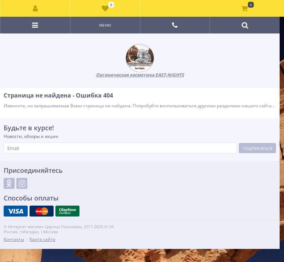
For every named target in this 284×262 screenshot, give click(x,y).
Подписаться (257, 148)
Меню (105, 25)
